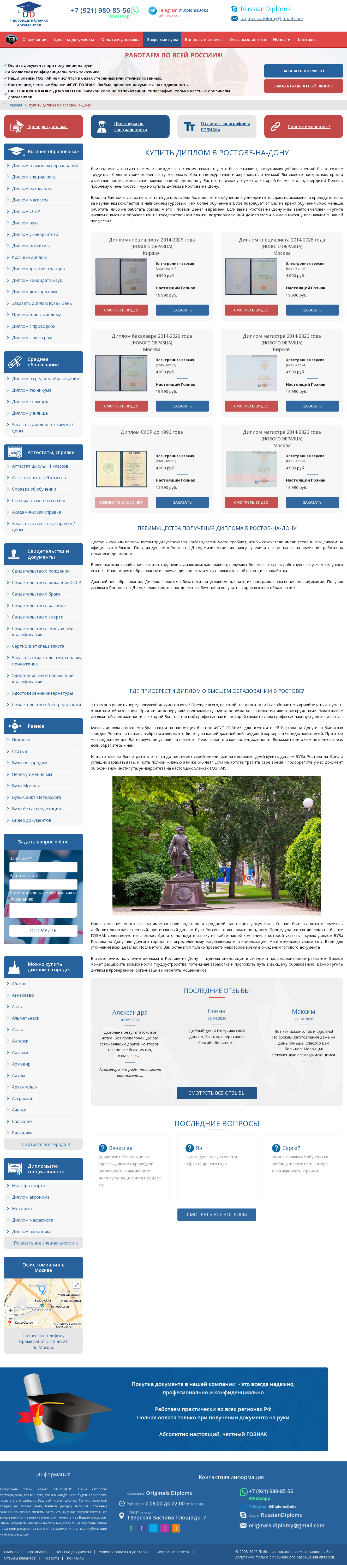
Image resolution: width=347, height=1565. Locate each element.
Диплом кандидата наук (37, 280)
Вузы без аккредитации (36, 809)
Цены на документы (74, 39)
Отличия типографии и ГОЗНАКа (225, 127)
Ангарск (20, 1041)
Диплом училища (30, 413)
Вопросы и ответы (204, 39)
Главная (15, 105)
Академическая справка (36, 512)
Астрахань (22, 1098)
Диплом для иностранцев (38, 269)
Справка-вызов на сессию (38, 500)
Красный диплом (29, 257)
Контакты (308, 39)
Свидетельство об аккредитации (46, 704)
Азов (17, 1006)
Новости (282, 39)
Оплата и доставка (120, 39)
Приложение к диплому (36, 315)
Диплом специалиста (34, 177)
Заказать (182, 393)
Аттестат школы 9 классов (39, 477)
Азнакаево (23, 995)
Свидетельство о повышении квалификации (42, 632)
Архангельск (25, 1087)
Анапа (18, 1029)
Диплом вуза (25, 223)
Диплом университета (35, 234)
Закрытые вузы (162, 39)
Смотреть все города (46, 1144)
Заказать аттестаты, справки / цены (43, 527)
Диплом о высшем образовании (45, 165)
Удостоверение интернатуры (42, 693)
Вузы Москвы (26, 786)
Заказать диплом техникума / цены (42, 428)
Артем (18, 1075)
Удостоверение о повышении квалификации (43, 679)
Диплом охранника (32, 1231)
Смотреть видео (121, 393)
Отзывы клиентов (248, 39)
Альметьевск (25, 1018)
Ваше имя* (20, 858)
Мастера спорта (28, 1185)
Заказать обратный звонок (303, 86)
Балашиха (22, 1133)
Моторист (22, 1208)
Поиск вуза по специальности (130, 127)
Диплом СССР (26, 211)
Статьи (19, 751)
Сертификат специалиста (38, 646)
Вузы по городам (29, 763)
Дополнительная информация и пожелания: (42, 896)
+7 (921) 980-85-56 (100, 10)
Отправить (43, 930)
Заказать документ (304, 70)
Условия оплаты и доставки (123, 1551)
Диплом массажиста (32, 1220)
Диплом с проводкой (34, 326)
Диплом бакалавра (31, 188)
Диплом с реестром (32, 338)
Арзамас (20, 1052)
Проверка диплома (47, 126)
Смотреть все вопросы (217, 1317)
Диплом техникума (31, 390)
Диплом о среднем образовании (45, 379)
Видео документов (31, 820)
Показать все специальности (46, 1243)
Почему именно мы (32, 774)
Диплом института (31, 246)
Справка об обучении (34, 489)
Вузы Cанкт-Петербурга (36, 797)
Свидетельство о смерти (37, 617)
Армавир (21, 1064)
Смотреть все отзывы (217, 1093)
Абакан (19, 983)
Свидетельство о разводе (39, 605)
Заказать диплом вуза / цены (42, 303)
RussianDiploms (266, 8)
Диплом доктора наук (34, 292)
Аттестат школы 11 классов (40, 466)
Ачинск (19, 1110)
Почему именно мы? (309, 126)
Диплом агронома (31, 1197)
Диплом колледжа (31, 401)
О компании (34, 39)
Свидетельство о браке (36, 594)
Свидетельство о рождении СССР (46, 582)
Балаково (22, 1121)
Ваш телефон (23, 875)
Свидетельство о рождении (41, 571)
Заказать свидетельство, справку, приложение (47, 661)
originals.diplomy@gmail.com (272, 18)
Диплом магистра (30, 200)
